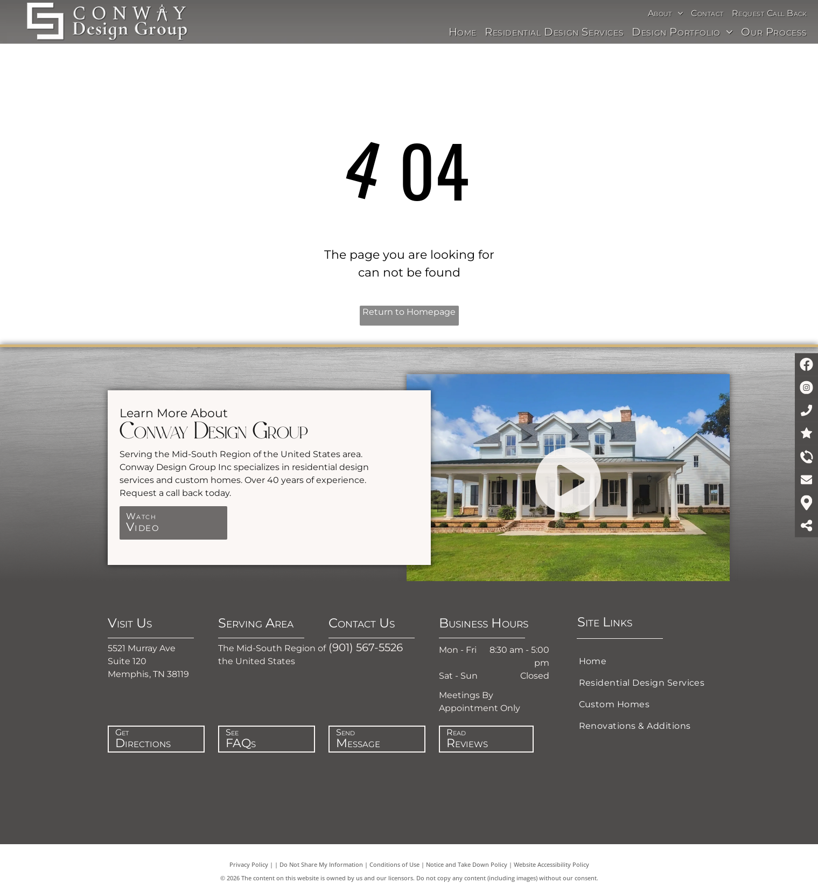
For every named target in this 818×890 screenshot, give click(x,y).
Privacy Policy (248, 864)
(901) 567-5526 (365, 647)
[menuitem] (667, 13)
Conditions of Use (394, 864)
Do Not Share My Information (321, 864)
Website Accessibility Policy (551, 864)
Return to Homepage (409, 312)
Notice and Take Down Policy (466, 864)
